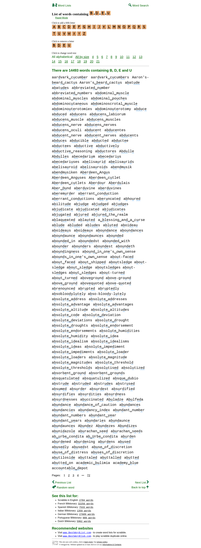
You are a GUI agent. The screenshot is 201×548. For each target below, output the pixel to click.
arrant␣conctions (73, 197)
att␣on (62, 461)
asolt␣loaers (69, 356)
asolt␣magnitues (72, 361)
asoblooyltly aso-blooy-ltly (89, 292)
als (92, 224)
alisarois (94, 165)
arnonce (63, 287)
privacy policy (102, 541)
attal (87, 456)
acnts (128, 134)
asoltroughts (70, 324)
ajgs (120, 202)
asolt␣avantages (113, 303)
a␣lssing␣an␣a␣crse (121, 218)
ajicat (62, 208)
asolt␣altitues (110, 308)
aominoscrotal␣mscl (114, 102)
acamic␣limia (93, 461)
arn (128, 435)
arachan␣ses (127, 430)
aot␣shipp (92, 261)
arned (61, 440)
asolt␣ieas (67, 345)
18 (79, 60)
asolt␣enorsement (112, 324)
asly (60, 445)
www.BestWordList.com (77, 531)
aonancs (131, 229)
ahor (131, 197)
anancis (63, 408)
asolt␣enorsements (74, 329)
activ (83, 144)
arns (106, 440)
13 (140, 55)
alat (86, 218)
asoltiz (133, 366)
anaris (95, 419)
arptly (108, 287)
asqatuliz (96, 377)
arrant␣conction (98, 192)
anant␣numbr (129, 408)
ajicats (113, 208)
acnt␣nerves (100, 134)
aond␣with (116, 239)
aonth (125, 245)
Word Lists (61, 5)
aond (114, 234)
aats (60, 86)
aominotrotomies (72, 107)
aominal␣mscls (70, 97)
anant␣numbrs (69, 414)
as (124, 440)
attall (110, 456)
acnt (92, 128)
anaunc (119, 419)
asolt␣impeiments (73, 350)
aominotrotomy (113, 107)
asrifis (63, 393)
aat (132, 81)
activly (107, 144)
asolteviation (101, 313)
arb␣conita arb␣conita (85, 435)
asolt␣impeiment (104, 345)
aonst (103, 245)
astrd (81, 382)
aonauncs (90, 234)
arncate (108, 197)
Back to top (140, 486)
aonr (60, 245)
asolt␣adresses (108, 297)
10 (121, 55)
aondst (88, 239)
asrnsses (64, 398)
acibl (79, 139)
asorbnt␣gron (69, 371)
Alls (60, 155)
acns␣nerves (100, 123)
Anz (85, 424)
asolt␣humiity (70, 334)
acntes (114, 128)
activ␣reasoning (72, 150)
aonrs (81, 245)
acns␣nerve (67, 123)
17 (72, 60)
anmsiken (64, 171)
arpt (86, 287)
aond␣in (63, 239)
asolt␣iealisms (110, 340)
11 (128, 55)
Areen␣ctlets (69, 181)
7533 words (86, 505)
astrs (103, 382)
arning (84, 440)
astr (60, 382)
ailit (61, 202)
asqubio (125, 377)
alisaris (121, 160)
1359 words (84, 509)
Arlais (119, 181)
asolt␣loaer (113, 350)
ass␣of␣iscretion (112, 451)
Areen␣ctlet (105, 176)
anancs (129, 403)
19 (85, 60)
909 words (89, 516)
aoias (61, 229)
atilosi (63, 456)
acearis (109, 155)
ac (140, 107)
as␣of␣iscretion (112, 445)
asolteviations (72, 319)
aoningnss (65, 250)
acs (59, 139)
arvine (84, 187)
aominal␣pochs (109, 97)
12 (134, 55)
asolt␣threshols (72, 366)
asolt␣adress (69, 297)
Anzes (105, 424)
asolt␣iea (104, 334)
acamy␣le (125, 461)
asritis (89, 393)
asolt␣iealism (70, 340)
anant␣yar (102, 414)
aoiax (83, 229)
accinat (91, 398)
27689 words (87, 512)
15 (60, 60)
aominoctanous (70, 102)
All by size (82, 55)
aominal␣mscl (112, 91)
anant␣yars (67, 419)
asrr (78, 387)
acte (120, 139)
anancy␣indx (94, 408)
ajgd (100, 202)
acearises (65, 160)
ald (74, 224)
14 (53, 60)
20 (91, 60)
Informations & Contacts (111, 543)
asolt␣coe (65, 313)
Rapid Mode (61, 18)
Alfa (134, 398)
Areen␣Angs (95, 171)
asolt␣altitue (70, 308)
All (126, 150)
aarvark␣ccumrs (110, 76)
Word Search (139, 5)
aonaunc (63, 234)
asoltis (106, 366)
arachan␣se (93, 430)
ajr (81, 213)
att (131, 456)
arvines (109, 187)
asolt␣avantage (71, 303)
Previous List (61, 481)
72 (88, 474)
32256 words (86, 502)
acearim (83, 155)
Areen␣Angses (69, 176)
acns (78, 113)
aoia (129, 224)
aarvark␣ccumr (70, 76)
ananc (61, 403)
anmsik (121, 165)
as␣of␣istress (70, 451)
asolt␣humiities (119, 329)
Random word (63, 486)
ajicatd (87, 208)
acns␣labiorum (107, 113)
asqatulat (65, 377)
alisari (93, 160)
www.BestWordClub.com (77, 534)
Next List (142, 481)
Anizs (127, 424)
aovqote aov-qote (105, 282)
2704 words (86, 498)
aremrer (63, 192)
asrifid (123, 387)
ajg (81, 202)
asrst (99, 387)
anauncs (63, 424)
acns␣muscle (68, 118)
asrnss (114, 393)
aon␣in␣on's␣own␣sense (108, 250)
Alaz (114, 398)
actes (61, 144)
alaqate (63, 218)
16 (66, 60)
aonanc (106, 229)
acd (59, 113)
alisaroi (64, 165)
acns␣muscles (104, 118)
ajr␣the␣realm (110, 213)
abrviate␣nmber (91, 86)
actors (105, 150)
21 (98, 60)
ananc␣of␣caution (95, 403)
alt (110, 224)
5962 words (84, 519)
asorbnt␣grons (107, 371)
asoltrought (112, 319)
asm (59, 387)
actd (100, 139)
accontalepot (70, 467)
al (58, 224)
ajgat (61, 213)
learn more (88, 541)
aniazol (63, 430)
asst (80, 445)
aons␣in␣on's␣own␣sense (79, 255)
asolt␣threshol (114, 361)
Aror (97, 181)
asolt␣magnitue (108, 356)
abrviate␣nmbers (72, 91)
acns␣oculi (67, 128)
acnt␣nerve (67, 134)
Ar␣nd (61, 187)
